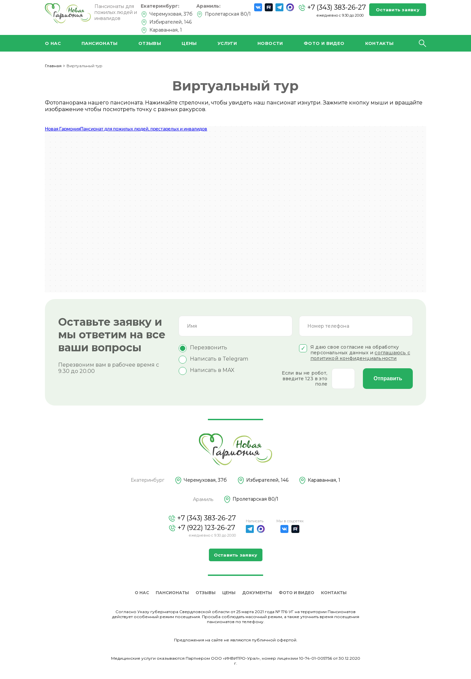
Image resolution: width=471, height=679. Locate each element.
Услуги (227, 43)
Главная (53, 65)
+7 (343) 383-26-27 (332, 7)
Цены (189, 43)
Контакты (379, 43)
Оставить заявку (397, 9)
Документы (257, 592)
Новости (270, 43)
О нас (53, 43)
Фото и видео (324, 43)
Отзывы (149, 43)
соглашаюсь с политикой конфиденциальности (360, 355)
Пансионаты (99, 43)
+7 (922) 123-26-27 (201, 528)
